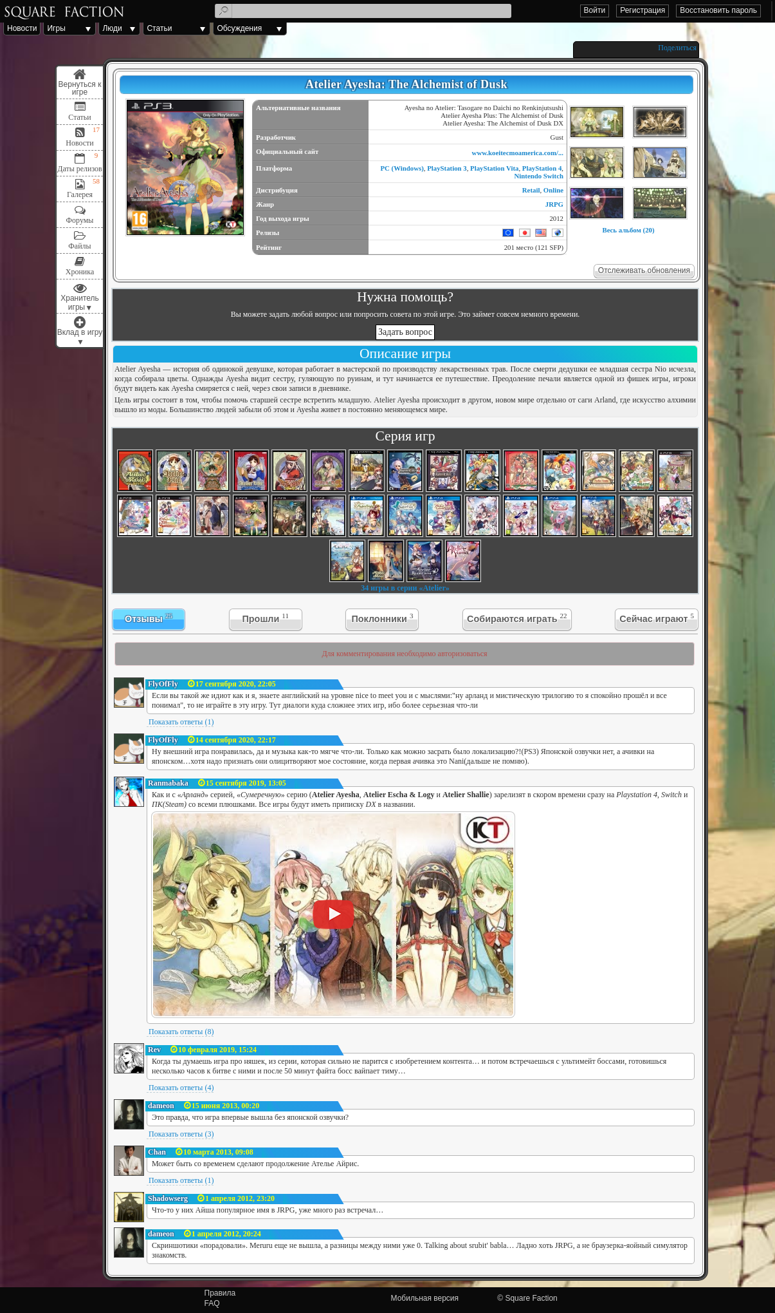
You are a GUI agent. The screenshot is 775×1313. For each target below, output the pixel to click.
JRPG (554, 204)
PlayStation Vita (494, 168)
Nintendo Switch (539, 176)
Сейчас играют (656, 618)
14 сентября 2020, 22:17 (236, 739)
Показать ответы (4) (181, 1087)
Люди (112, 28)
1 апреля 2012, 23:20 (240, 1198)
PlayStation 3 (447, 168)
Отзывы (148, 618)
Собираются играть (517, 618)
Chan (157, 1152)
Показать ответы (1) (181, 721)
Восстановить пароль (718, 10)
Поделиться (677, 47)
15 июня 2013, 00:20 (226, 1105)
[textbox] (363, 11)
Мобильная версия (425, 1298)
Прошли (265, 618)
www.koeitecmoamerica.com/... (517, 152)
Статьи (159, 28)
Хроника (80, 271)
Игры (56, 28)
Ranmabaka (168, 783)
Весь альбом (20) (628, 230)
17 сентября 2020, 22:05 (236, 683)
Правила (220, 1293)
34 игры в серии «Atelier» (405, 587)
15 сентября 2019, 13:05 (246, 783)
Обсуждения (239, 28)
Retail (531, 190)
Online (553, 190)
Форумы (80, 220)
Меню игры (80, 82)
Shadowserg (168, 1198)
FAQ (212, 1303)
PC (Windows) (401, 168)
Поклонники (382, 618)
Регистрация (642, 10)
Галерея (80, 194)
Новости (22, 28)
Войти (595, 10)
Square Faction (531, 1298)
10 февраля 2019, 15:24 (217, 1049)
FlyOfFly (163, 683)
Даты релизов (79, 168)
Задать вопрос (405, 332)
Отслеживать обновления (644, 270)
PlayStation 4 (542, 168)
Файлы (79, 245)
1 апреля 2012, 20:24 (226, 1233)
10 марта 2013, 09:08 (218, 1152)
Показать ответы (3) (181, 1133)
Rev (154, 1049)
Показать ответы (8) (181, 1031)
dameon (161, 1105)
